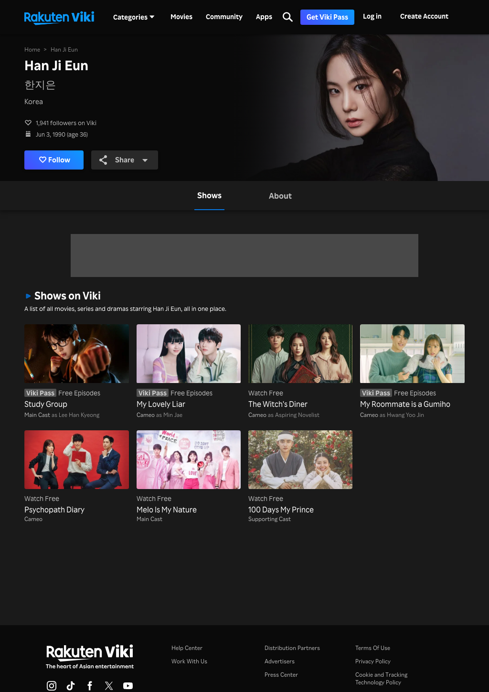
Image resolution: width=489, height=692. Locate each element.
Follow (54, 160)
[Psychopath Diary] (76, 472)
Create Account (424, 16)
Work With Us (189, 661)
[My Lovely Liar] (189, 366)
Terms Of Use (372, 647)
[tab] (209, 195)
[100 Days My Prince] (300, 472)
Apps (264, 17)
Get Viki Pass (327, 16)
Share (124, 160)
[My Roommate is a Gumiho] (412, 366)
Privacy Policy (373, 661)
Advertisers (280, 661)
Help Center (186, 647)
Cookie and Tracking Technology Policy (381, 678)
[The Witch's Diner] (300, 366)
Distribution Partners (292, 647)
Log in (372, 16)
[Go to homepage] (59, 17)
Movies (181, 17)
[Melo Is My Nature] (189, 472)
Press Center (281, 674)
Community (224, 17)
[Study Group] (76, 366)
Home (32, 49)
